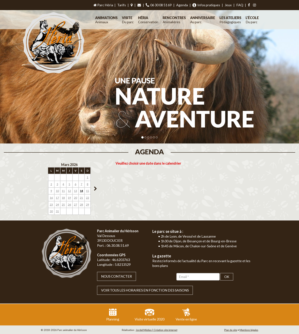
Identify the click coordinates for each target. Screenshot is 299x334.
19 (69, 197)
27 (75, 204)
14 (81, 190)
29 (87, 204)
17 (57, 197)
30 (51, 211)
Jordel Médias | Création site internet (156, 330)
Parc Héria (103, 5)
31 (57, 211)
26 (69, 204)
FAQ (239, 5)
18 (63, 197)
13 (75, 190)
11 (63, 190)
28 (81, 204)
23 (51, 204)
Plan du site (230, 330)
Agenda (182, 5)
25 (63, 204)
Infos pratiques (206, 5)
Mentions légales (249, 330)
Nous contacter (116, 276)
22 (87, 197)
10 (57, 190)
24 (57, 204)
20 (75, 197)
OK (226, 277)
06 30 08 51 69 (159, 5)
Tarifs (121, 5)
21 (81, 197)
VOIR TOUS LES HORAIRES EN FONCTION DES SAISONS (145, 290)
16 (51, 197)
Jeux (228, 5)
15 (87, 190)
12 (69, 190)
